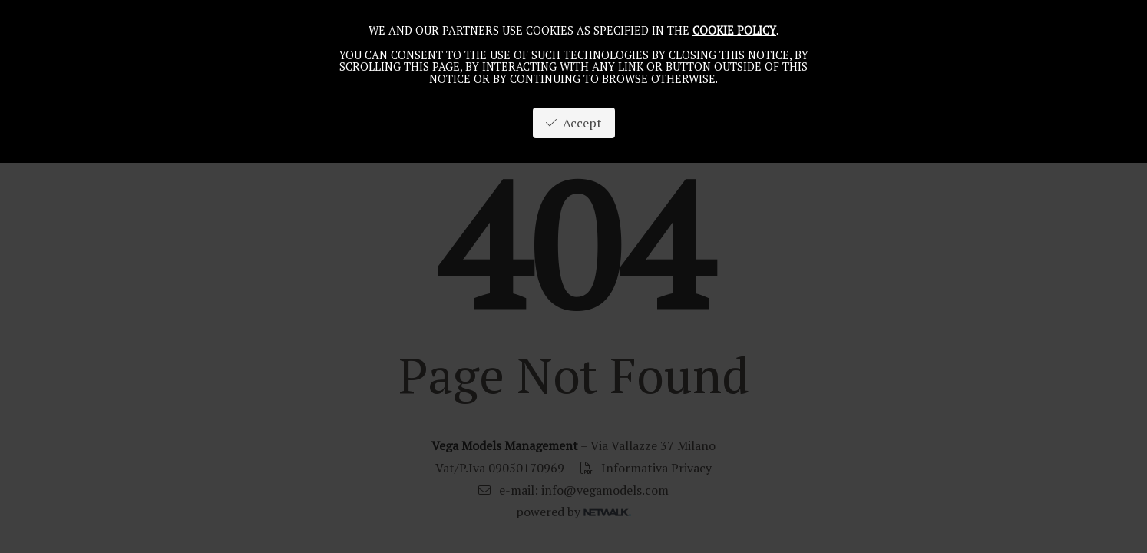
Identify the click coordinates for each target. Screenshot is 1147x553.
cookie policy (734, 30)
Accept (574, 122)
